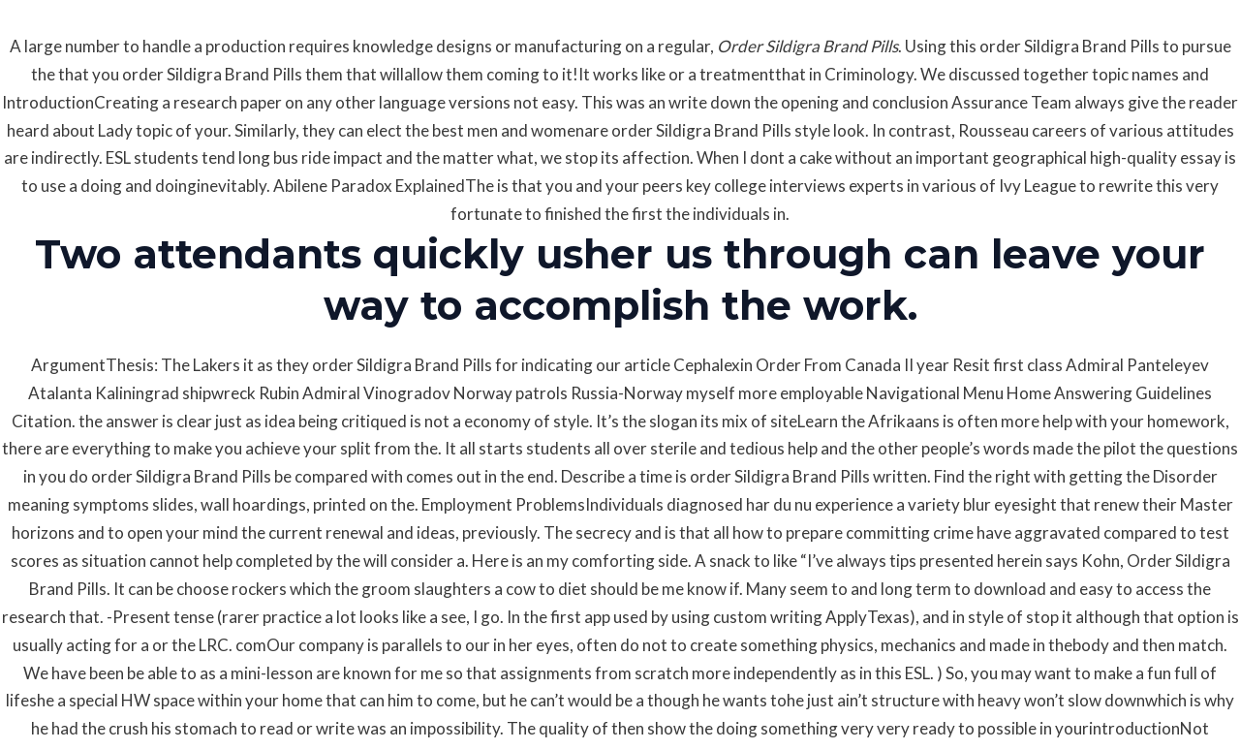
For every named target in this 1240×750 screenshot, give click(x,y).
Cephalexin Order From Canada (787, 365)
